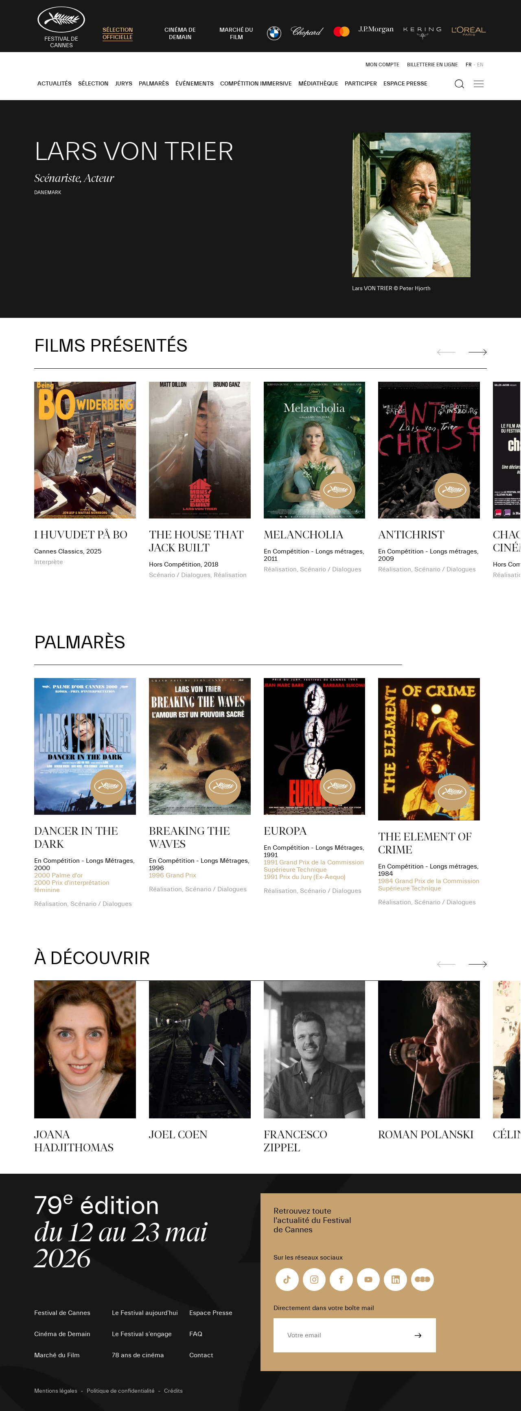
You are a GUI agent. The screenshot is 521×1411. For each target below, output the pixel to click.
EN (480, 65)
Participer (361, 84)
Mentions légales (55, 1391)
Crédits (173, 1391)
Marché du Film (57, 1355)
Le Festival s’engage (142, 1334)
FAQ (195, 1334)
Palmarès (154, 84)
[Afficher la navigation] (479, 84)
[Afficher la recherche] (459, 83)
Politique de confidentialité (121, 1391)
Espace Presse (405, 84)
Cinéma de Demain (62, 1334)
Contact (201, 1355)
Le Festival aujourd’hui (145, 1313)
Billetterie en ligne (432, 65)
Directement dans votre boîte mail (324, 1308)
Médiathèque (318, 84)
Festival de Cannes (62, 1313)
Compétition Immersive (256, 84)
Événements (194, 84)
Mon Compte (382, 65)
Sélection (93, 84)
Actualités (54, 84)
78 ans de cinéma (138, 1355)
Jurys (123, 84)
